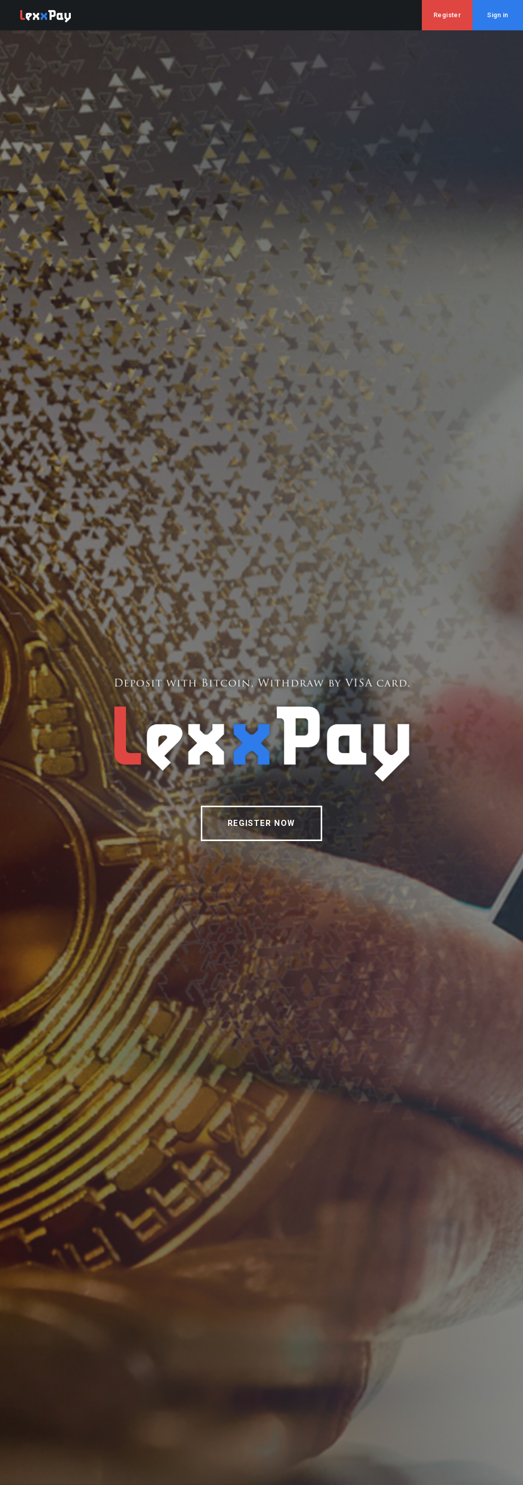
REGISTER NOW (261, 823)
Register (447, 15)
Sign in (497, 15)
